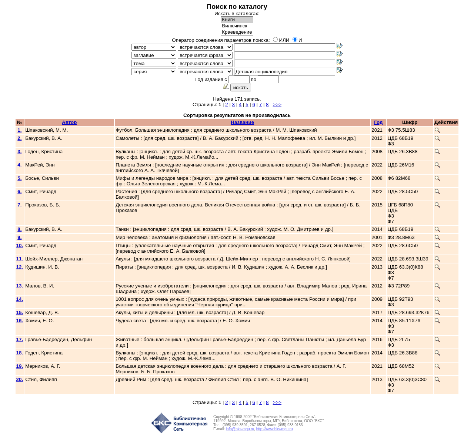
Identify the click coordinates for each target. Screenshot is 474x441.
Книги (237, 20)
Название (242, 122)
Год (378, 122)
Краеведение (237, 32)
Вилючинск (237, 26)
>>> (277, 104)
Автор (69, 122)
